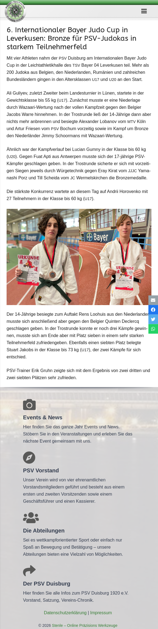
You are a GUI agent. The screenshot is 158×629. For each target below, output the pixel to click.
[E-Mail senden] (153, 300)
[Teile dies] (153, 309)
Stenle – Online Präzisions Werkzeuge (84, 625)
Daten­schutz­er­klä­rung (65, 612)
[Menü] (144, 11)
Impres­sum (101, 612)
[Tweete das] (153, 319)
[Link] (15, 11)
